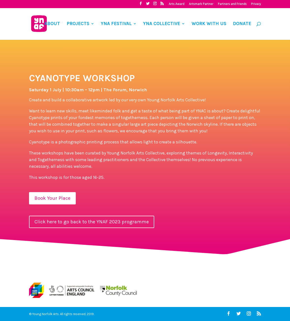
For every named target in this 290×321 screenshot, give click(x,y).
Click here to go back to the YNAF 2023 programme (91, 222)
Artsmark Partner (201, 4)
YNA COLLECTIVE (161, 24)
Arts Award (176, 4)
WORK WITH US (209, 24)
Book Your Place (52, 198)
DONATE (242, 24)
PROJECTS (78, 24)
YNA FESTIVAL (116, 24)
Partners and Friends (232, 4)
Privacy (256, 4)
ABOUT (52, 24)
